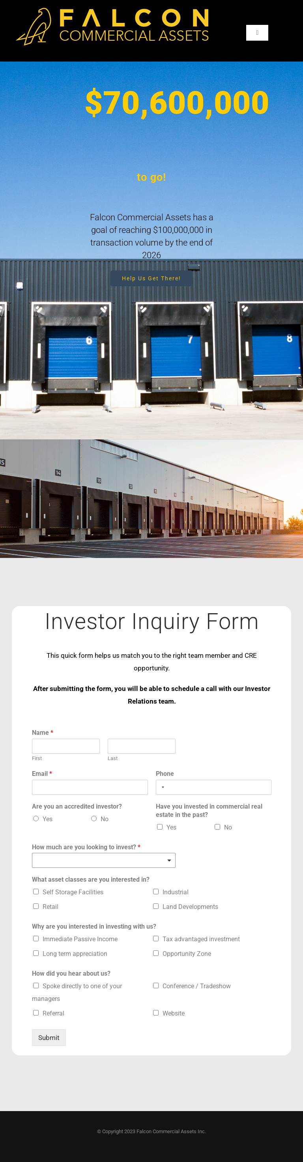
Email (42, 773)
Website (174, 1013)
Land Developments (190, 906)
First (37, 758)
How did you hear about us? (71, 973)
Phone (165, 773)
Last (113, 758)
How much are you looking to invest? (86, 847)
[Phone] (214, 787)
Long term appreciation (75, 953)
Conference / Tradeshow (197, 986)
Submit (49, 1038)
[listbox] (104, 860)
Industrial (176, 892)
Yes (47, 819)
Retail (50, 906)
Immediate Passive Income (80, 939)
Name (42, 732)
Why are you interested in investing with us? (94, 926)
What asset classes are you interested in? (91, 879)
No (104, 819)
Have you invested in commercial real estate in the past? (209, 810)
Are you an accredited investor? (77, 806)
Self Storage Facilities (73, 892)
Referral (53, 1013)
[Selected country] (161, 787)
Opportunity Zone (187, 953)
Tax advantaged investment (201, 939)
